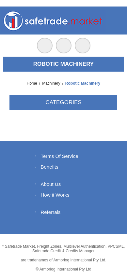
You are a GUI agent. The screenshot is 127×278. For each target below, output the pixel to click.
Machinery (51, 83)
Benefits (49, 167)
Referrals (50, 212)
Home (32, 83)
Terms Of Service (59, 156)
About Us (50, 184)
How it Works (54, 195)
